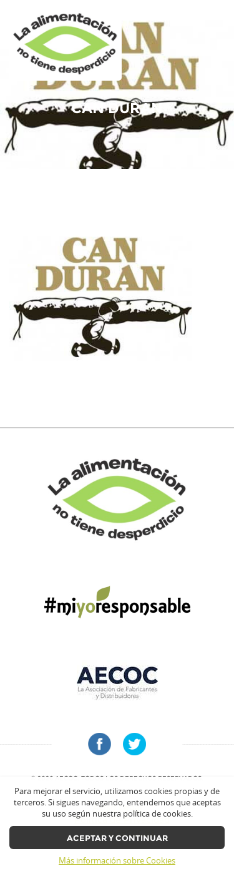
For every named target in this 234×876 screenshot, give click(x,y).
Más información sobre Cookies (117, 860)
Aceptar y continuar (117, 838)
